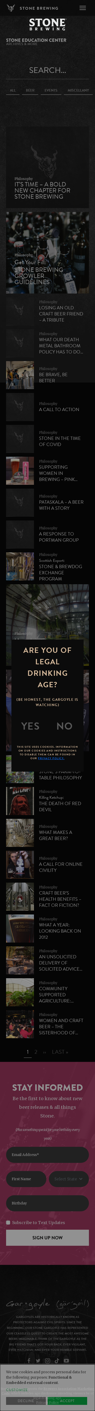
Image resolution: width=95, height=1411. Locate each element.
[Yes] (31, 726)
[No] (64, 726)
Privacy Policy (47, 1402)
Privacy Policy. (51, 758)
